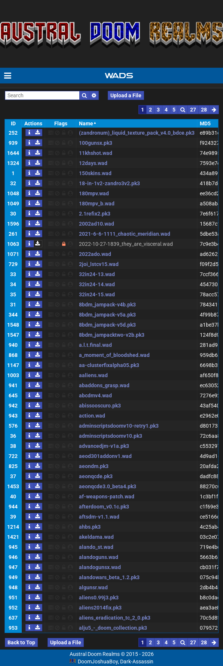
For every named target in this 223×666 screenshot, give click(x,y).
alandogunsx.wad (100, 567)
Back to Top (21, 642)
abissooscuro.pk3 (100, 406)
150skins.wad (95, 173)
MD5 (205, 123)
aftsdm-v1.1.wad (99, 517)
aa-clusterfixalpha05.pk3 (109, 365)
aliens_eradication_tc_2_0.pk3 (114, 618)
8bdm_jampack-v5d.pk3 (107, 325)
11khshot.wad (95, 153)
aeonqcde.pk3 (96, 476)
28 (204, 110)
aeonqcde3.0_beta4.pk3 (107, 486)
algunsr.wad (93, 587)
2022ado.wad (95, 254)
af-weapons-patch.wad (106, 497)
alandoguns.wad (98, 557)
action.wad (92, 416)
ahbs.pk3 (90, 527)
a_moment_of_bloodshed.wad (114, 355)
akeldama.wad (96, 537)
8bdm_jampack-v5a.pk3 (107, 315)
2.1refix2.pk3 (94, 214)
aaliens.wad (93, 375)
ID (13, 123)
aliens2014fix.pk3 (100, 608)
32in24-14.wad (97, 284)
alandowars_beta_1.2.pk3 (109, 577)
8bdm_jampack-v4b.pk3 (107, 305)
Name (86, 123)
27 (193, 110)
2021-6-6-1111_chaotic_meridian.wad (124, 234)
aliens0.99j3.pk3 (99, 598)
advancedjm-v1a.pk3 (104, 446)
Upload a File (125, 95)
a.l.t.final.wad (95, 345)
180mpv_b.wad (96, 204)
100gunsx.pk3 (95, 143)
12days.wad (93, 163)
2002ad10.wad (96, 224)
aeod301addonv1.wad (105, 456)
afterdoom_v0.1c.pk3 (104, 507)
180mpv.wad (94, 193)
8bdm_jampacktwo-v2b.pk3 (111, 335)
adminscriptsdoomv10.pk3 (110, 436)
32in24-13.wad (97, 274)
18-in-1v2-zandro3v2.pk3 (109, 183)
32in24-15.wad (97, 294)
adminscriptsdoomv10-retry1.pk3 (119, 426)
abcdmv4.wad (95, 395)
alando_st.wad (96, 547)
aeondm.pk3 (94, 466)
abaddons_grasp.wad (104, 385)
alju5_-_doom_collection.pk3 (113, 628)
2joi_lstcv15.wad (99, 264)
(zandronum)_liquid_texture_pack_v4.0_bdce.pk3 (137, 133)
